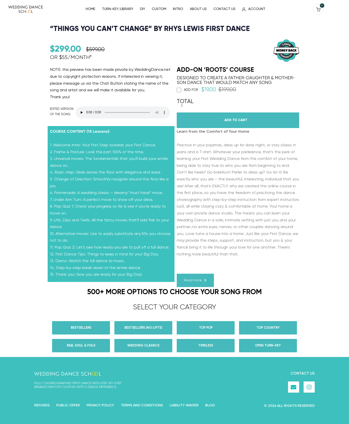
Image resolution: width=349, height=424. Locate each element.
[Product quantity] (182, 106)
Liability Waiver (184, 405)
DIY (142, 9)
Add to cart (235, 120)
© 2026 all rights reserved (289, 406)
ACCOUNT (253, 9)
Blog (210, 405)
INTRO (178, 9)
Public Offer (68, 405)
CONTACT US (224, 9)
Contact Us (303, 373)
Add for (206, 90)
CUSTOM (159, 9)
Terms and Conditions (142, 405)
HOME (90, 9)
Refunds (42, 405)
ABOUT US (198, 9)
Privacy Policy (100, 405)
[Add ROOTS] (179, 90)
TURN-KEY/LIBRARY (117, 9)
